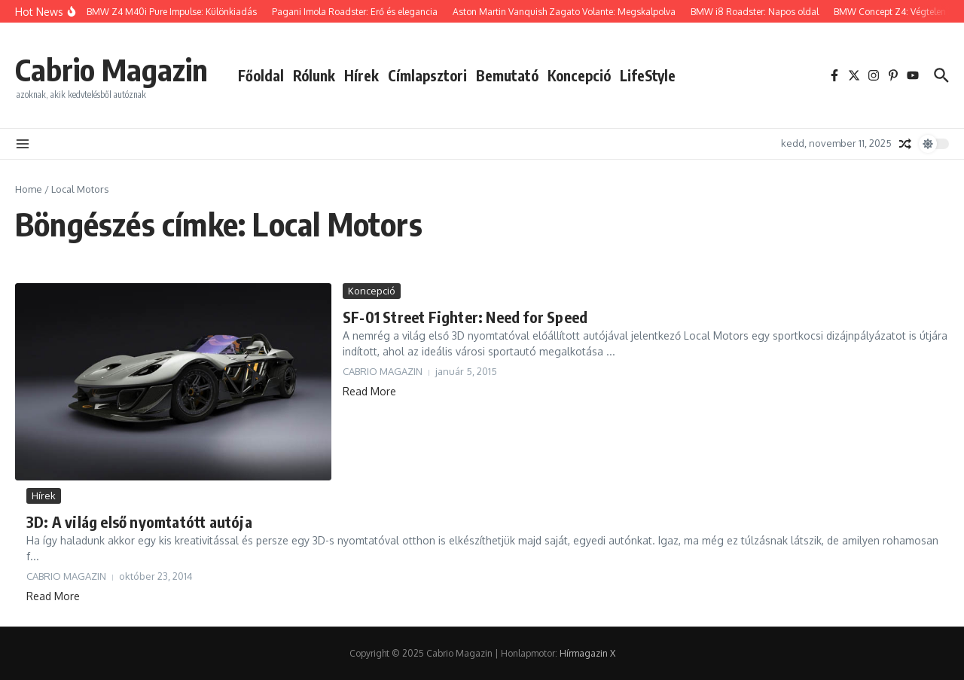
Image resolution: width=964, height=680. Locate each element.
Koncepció (579, 75)
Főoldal (261, 75)
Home (28, 189)
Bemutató (507, 75)
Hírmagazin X (587, 653)
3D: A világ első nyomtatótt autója (139, 521)
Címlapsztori (427, 75)
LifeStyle (648, 75)
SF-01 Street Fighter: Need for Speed (465, 316)
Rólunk (314, 75)
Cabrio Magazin (111, 69)
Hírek (361, 75)
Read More (369, 391)
